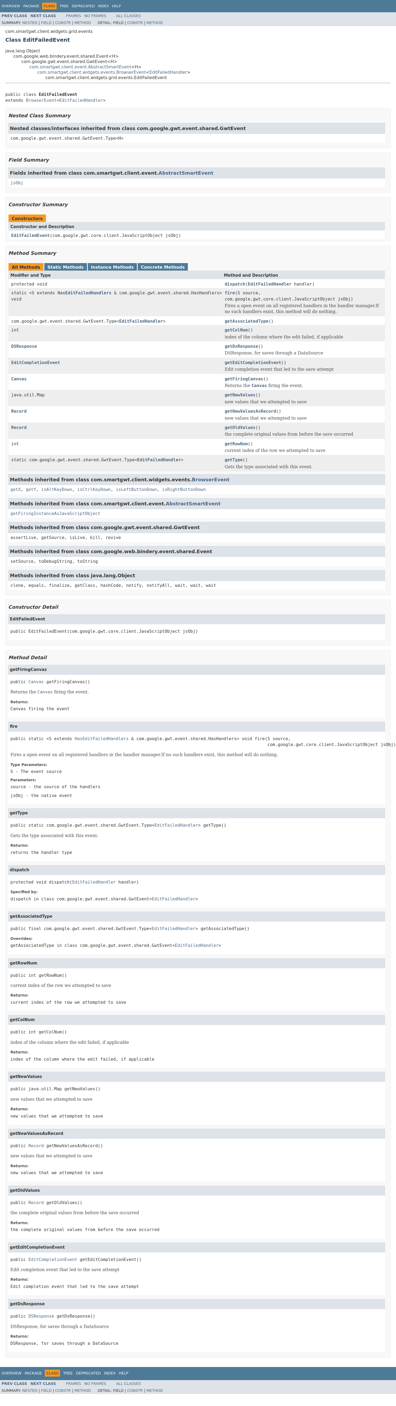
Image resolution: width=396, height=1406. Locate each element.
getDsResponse (241, 346)
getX (15, 489)
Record (19, 411)
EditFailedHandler (168, 72)
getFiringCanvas (244, 378)
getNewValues (240, 394)
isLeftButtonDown (136, 489)
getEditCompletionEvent (253, 362)
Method (82, 23)
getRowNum (236, 443)
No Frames (95, 16)
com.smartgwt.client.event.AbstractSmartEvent (80, 66)
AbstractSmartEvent (186, 173)
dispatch (235, 284)
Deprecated (83, 6)
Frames (73, 16)
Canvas (19, 378)
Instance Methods (112, 267)
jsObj (16, 182)
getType (234, 459)
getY (31, 489)
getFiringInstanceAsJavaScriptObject (55, 513)
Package (31, 6)
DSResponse (24, 346)
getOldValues (240, 427)
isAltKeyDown (56, 489)
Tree (64, 6)
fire (230, 292)
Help (116, 6)
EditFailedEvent (30, 235)
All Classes (128, 16)
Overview (11, 6)
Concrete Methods (163, 267)
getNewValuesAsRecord (250, 411)
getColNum (236, 330)
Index (103, 6)
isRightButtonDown (184, 489)
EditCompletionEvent (35, 362)
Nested (29, 23)
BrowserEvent (41, 100)
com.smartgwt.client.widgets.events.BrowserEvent (91, 72)
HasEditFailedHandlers (84, 292)
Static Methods (65, 267)
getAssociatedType (246, 321)
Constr (63, 23)
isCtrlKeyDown (93, 489)
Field (46, 23)
